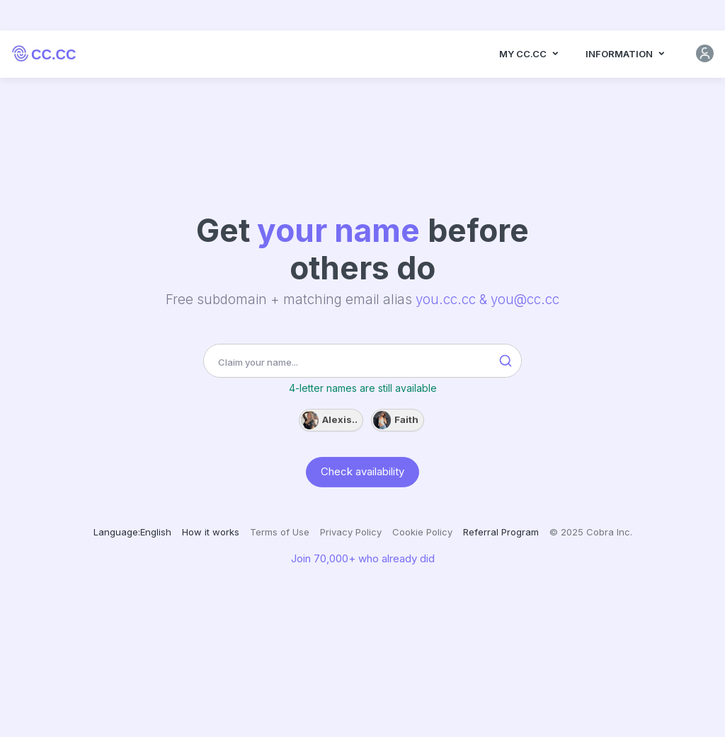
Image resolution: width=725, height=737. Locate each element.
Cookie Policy (422, 532)
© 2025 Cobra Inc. (590, 532)
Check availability (362, 471)
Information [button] (626, 54)
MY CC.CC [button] (529, 54)
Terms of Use (279, 532)
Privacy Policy (351, 532)
